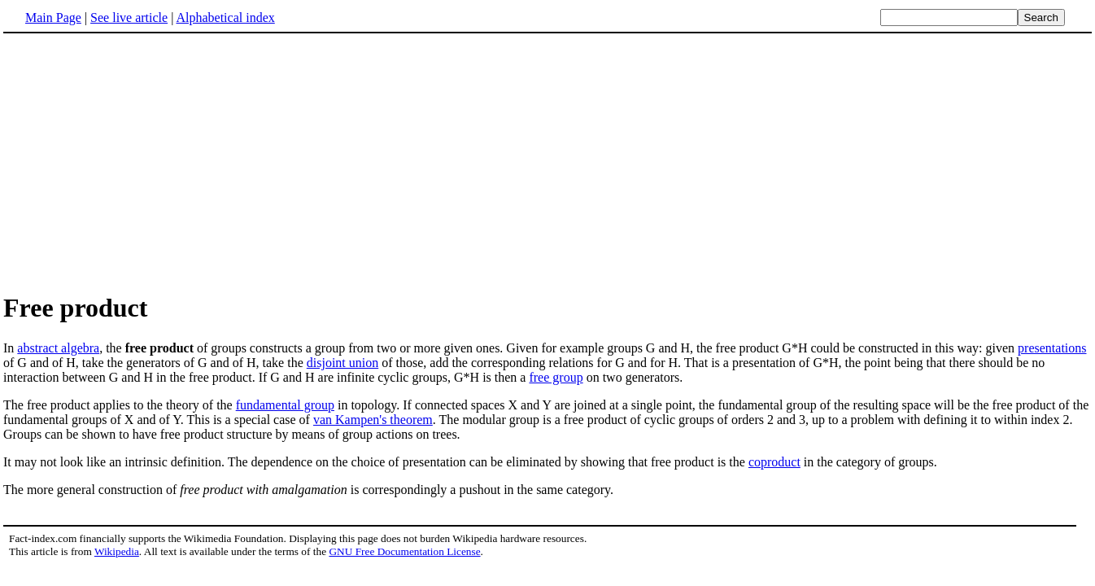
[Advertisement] (547, 162)
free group (555, 377)
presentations (1052, 348)
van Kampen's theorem (373, 419)
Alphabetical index (225, 17)
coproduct (774, 462)
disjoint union (342, 363)
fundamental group (285, 405)
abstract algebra (58, 348)
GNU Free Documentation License (404, 551)
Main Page (53, 17)
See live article (129, 17)
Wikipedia (116, 551)
